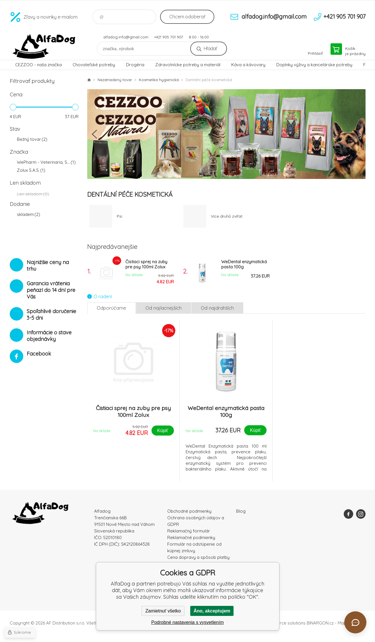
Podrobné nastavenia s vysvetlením (187, 622)
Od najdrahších (217, 308)
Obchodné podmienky (189, 511)
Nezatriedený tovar (115, 79)
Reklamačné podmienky (191, 537)
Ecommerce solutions (284, 623)
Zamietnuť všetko (163, 610)
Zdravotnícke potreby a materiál (187, 64)
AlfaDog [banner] (44, 46)
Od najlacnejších (163, 308)
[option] (226, 134)
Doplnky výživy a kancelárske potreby (314, 64)
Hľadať (210, 48)
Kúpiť (162, 430)
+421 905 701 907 (168, 37)
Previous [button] (94, 134)
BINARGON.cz (320, 623)
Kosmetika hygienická (159, 79)
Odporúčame (111, 308)
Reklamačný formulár (188, 531)
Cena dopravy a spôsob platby (198, 557)
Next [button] (358, 134)
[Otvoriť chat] (355, 622)
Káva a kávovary (248, 64)
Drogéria (135, 64)
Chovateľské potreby (94, 64)
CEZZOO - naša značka (38, 64)
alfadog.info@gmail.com (125, 37)
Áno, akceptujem (211, 610)
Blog (241, 511)
